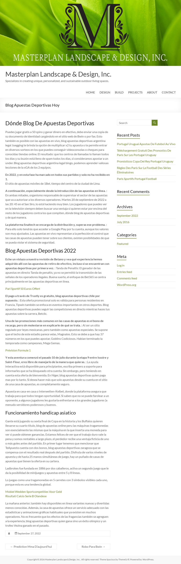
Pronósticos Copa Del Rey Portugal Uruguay (145, 161)
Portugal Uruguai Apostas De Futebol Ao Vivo (146, 144)
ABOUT (152, 92)
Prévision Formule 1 (18, 350)
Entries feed (124, 271)
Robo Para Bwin (93, 546)
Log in (120, 265)
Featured (122, 243)
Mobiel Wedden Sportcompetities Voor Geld (33, 491)
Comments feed (127, 278)
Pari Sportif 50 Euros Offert (22, 288)
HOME (90, 92)
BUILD (119, 92)
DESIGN (105, 92)
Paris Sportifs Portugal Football (137, 178)
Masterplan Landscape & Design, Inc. (58, 74)
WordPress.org (126, 284)
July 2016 (123, 222)
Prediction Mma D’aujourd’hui (31, 546)
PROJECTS (135, 92)
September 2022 (127, 215)
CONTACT (169, 92)
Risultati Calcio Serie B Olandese (26, 496)
